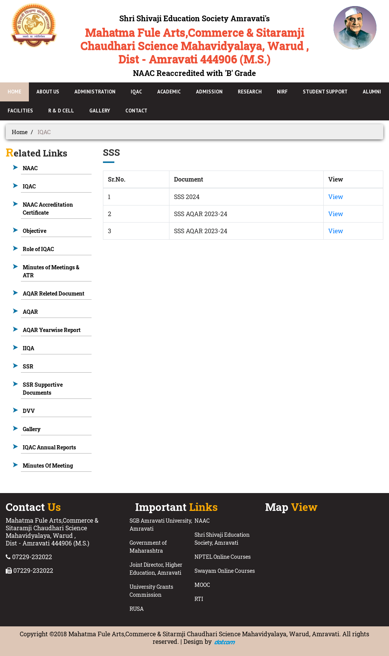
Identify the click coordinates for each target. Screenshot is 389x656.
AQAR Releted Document (53, 293)
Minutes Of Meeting (48, 465)
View (335, 197)
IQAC (29, 186)
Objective (34, 230)
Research (250, 92)
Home (20, 132)
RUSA (137, 608)
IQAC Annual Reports (49, 447)
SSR (28, 366)
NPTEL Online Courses (222, 556)
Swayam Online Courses (224, 570)
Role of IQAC (38, 249)
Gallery (32, 429)
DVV (29, 410)
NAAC (30, 168)
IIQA (28, 348)
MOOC (202, 584)
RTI (198, 598)
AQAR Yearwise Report (52, 330)
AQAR (30, 311)
